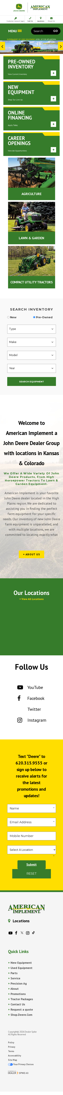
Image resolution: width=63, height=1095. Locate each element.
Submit (31, 864)
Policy (11, 1042)
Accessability (14, 1055)
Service (14, 978)
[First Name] (31, 808)
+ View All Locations (31, 599)
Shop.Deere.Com (20, 1015)
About (13, 989)
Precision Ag (17, 983)
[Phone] (31, 836)
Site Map (12, 1060)
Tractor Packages (20, 999)
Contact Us (16, 1004)
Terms (11, 1051)
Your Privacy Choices (21, 1064)
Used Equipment (20, 968)
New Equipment (20, 963)
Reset (32, 873)
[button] (2, 46)
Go (55, 31)
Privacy (11, 1046)
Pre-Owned (44, 317)
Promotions (17, 994)
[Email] (31, 822)
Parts (12, 973)
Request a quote (20, 1009)
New (13, 317)
